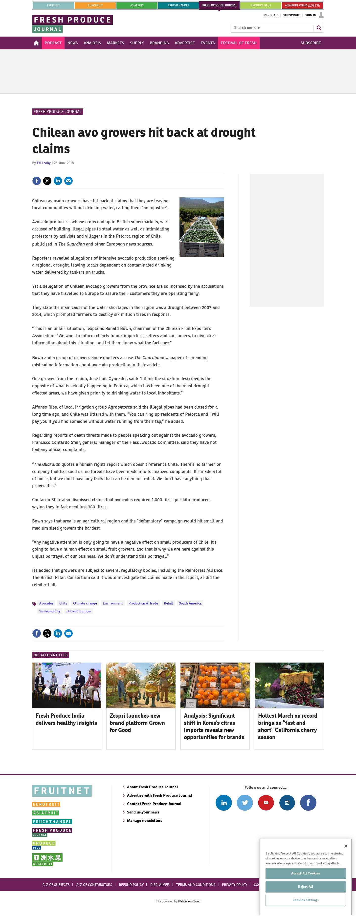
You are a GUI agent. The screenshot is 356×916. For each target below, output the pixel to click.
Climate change (85, 603)
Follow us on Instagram (287, 803)
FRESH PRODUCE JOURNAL (219, 5)
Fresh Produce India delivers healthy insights (66, 719)
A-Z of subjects (56, 884)
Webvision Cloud (189, 901)
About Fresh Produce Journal (152, 787)
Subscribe (291, 15)
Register (271, 15)
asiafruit (137, 5)
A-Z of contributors (94, 884)
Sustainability (50, 611)
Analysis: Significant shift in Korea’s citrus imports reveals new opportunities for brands (214, 726)
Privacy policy (234, 884)
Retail (168, 603)
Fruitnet (53, 5)
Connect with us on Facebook (308, 803)
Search (319, 28)
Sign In (310, 15)
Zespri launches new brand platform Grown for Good (137, 723)
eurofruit (95, 5)
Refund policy (131, 884)
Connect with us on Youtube (266, 803)
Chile (63, 603)
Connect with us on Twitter (245, 803)
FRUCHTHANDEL (178, 5)
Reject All (305, 904)
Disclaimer (159, 884)
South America (190, 603)
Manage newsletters (144, 820)
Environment (113, 603)
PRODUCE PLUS (261, 5)
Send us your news (143, 812)
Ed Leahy (44, 163)
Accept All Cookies (305, 890)
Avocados (46, 603)
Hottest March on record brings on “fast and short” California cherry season (287, 726)
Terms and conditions (195, 884)
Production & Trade (143, 603)
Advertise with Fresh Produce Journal (159, 795)
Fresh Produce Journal (58, 111)
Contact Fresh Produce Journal (154, 803)
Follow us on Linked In (224, 803)
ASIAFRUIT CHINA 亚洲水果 (302, 5)
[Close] (345, 863)
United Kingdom (79, 611)
